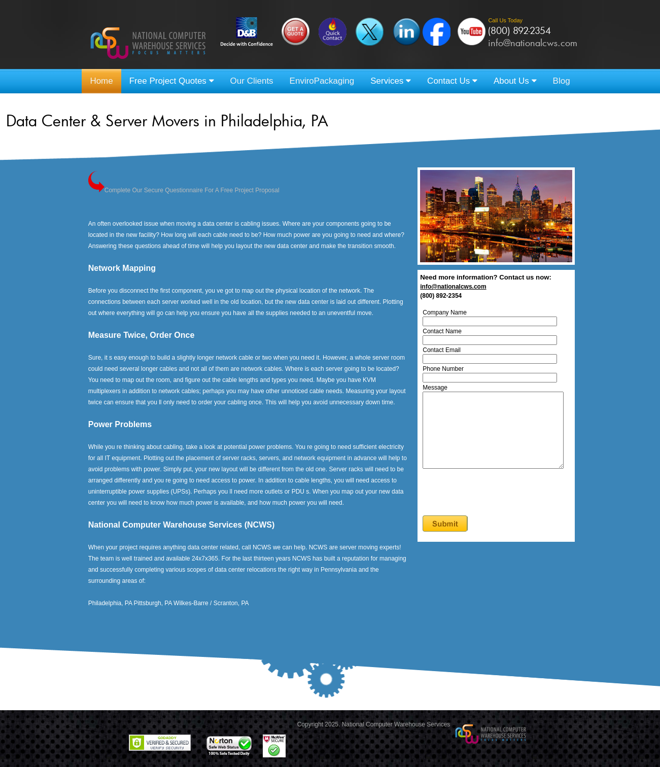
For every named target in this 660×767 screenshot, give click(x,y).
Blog (561, 81)
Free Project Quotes (171, 81)
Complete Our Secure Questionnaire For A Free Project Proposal (184, 190)
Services (390, 81)
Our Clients (251, 81)
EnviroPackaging (322, 81)
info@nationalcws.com (532, 43)
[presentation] (502, 508)
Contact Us (452, 81)
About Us (515, 81)
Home (101, 81)
